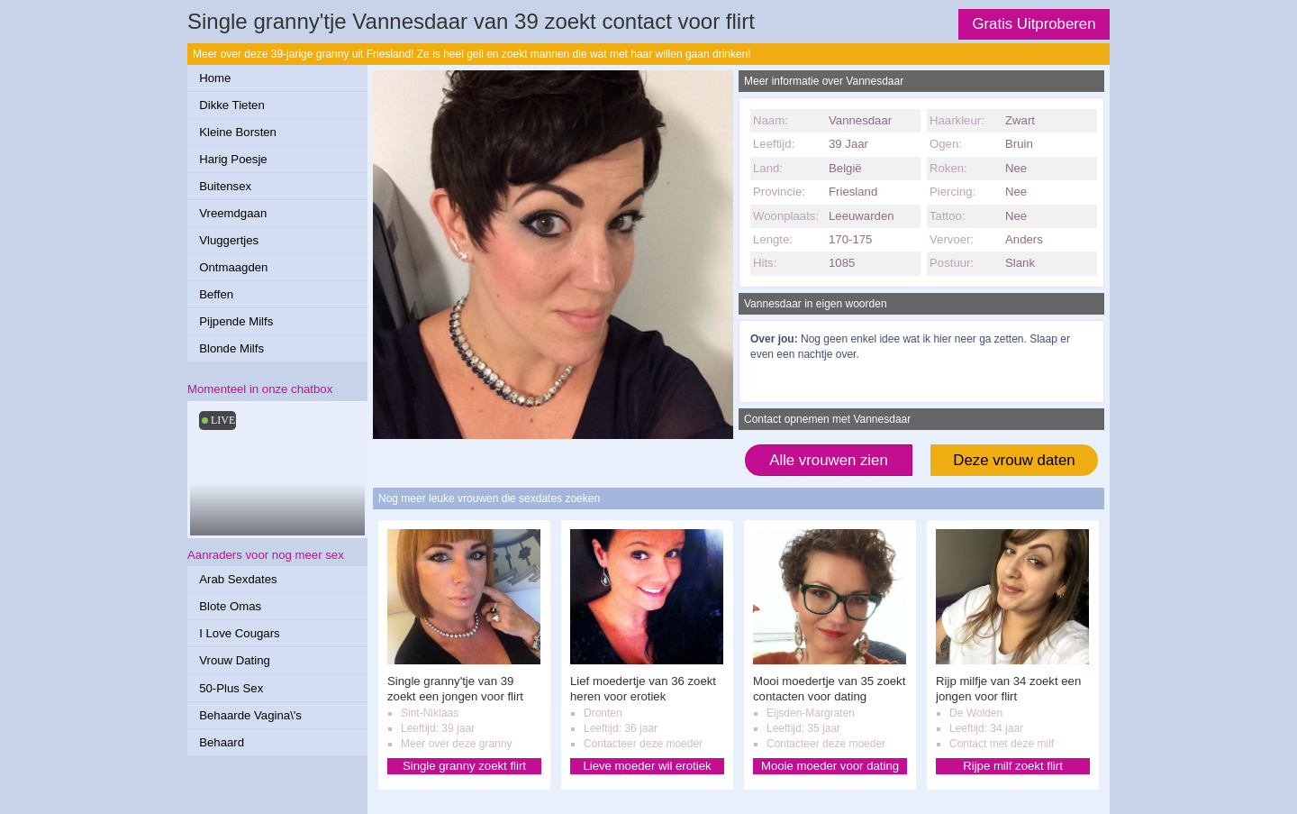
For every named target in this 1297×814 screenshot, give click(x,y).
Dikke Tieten (232, 105)
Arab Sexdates (238, 579)
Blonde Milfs (231, 348)
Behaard (221, 742)
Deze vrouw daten (1014, 460)
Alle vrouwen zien (828, 460)
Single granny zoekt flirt (464, 766)
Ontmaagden (233, 267)
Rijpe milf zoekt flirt (1013, 766)
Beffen (216, 294)
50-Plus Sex (231, 688)
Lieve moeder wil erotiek (647, 766)
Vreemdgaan (233, 213)
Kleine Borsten (238, 132)
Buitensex (225, 186)
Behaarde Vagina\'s (250, 715)
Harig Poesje (233, 159)
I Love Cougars (239, 633)
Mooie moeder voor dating (830, 766)
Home (215, 78)
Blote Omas (230, 606)
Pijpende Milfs (236, 321)
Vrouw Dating (234, 660)
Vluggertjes (228, 240)
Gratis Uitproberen (1033, 23)
